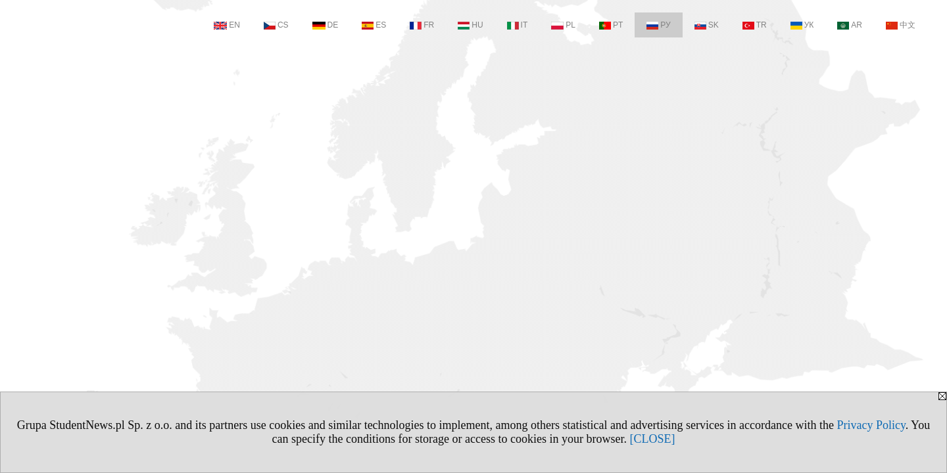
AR (849, 25)
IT (517, 25)
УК (802, 25)
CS (276, 25)
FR (422, 25)
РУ (658, 25)
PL (563, 25)
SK (706, 25)
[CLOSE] (652, 438)
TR (754, 25)
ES (374, 25)
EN (227, 25)
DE (325, 25)
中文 (900, 25)
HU (470, 25)
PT (611, 25)
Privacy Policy (871, 425)
